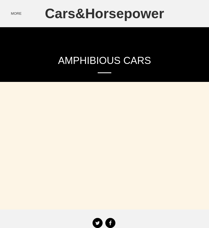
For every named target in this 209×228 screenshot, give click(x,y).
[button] (182, 13)
